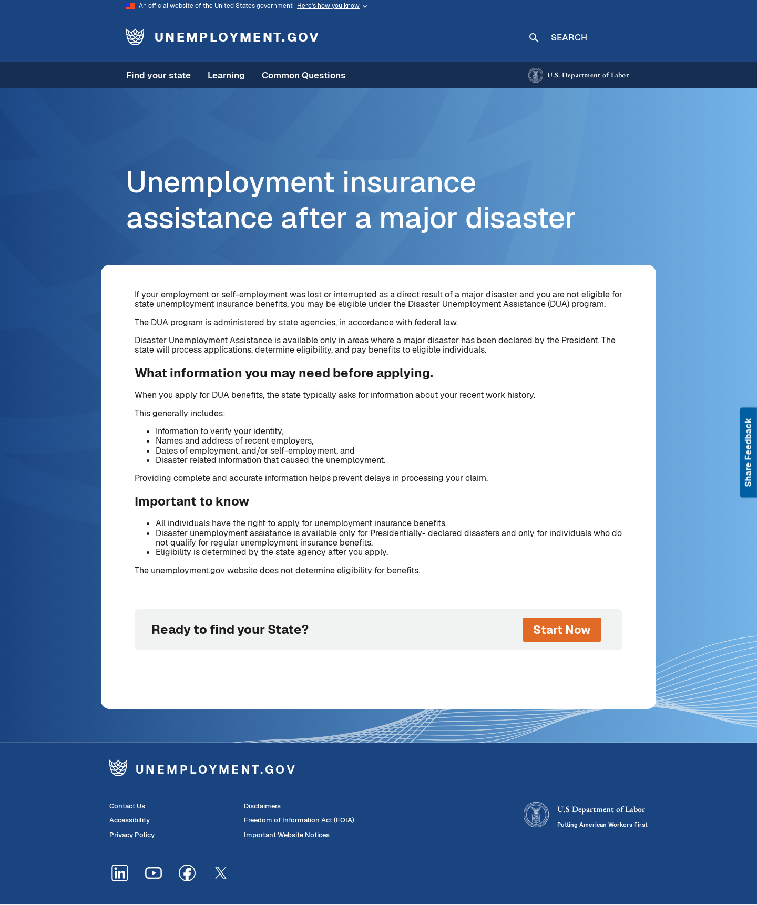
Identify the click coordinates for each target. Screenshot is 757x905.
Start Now (562, 629)
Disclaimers (262, 806)
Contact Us (127, 806)
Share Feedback (748, 452)
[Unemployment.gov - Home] (227, 36)
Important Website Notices (287, 835)
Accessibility (129, 820)
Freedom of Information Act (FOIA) (299, 820)
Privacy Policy (132, 835)
